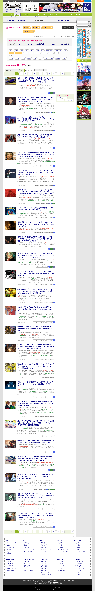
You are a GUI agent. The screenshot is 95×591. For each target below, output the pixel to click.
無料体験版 (57, 58)
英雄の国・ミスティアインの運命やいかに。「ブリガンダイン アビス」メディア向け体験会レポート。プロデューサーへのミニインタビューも (35, 366)
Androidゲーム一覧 (46, 574)
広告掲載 (57, 587)
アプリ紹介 (44, 568)
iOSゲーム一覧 (45, 572)
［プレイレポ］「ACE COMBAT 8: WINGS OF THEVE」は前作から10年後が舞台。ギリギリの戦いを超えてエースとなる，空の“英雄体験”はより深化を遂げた (35, 458)
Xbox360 (25, 27)
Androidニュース (45, 563)
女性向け (44, 14)
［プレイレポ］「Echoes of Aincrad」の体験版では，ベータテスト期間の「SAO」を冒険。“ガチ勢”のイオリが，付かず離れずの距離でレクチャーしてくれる (36, 99)
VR (50, 14)
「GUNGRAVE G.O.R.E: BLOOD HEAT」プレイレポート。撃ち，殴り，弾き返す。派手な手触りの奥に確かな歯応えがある (35, 273)
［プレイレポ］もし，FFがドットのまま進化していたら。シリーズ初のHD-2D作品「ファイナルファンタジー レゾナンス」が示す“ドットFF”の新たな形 (35, 255)
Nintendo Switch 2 (58, 50)
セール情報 (44, 567)
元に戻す (71, 27)
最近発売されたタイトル (40, 16)
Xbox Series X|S (46, 27)
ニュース (11, 58)
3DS (65, 50)
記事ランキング (11, 553)
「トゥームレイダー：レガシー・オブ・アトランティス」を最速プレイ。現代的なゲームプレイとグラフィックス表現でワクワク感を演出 (35, 172)
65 (62, 73)
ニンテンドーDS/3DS (28, 559)
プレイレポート (14, 16)
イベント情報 (79, 563)
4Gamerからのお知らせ (48, 58)
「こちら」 (55, 582)
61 (44, 73)
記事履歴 (81, 0)
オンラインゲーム (11, 542)
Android (25, 53)
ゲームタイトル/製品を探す (16, 20)
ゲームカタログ (52, 16)
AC (64, 14)
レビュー (6, 16)
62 (49, 73)
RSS (5, 1)
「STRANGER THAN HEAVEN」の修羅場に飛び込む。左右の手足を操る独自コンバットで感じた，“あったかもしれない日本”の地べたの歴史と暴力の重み (35, 154)
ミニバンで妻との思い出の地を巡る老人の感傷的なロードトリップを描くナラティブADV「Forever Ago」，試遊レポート (35, 309)
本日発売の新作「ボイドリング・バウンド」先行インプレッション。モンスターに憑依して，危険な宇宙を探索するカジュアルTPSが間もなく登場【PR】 (35, 291)
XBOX (17, 14)
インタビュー (23, 16)
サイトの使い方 (22, 1)
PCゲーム (25, 540)
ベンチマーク (62, 570)
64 (58, 73)
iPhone (31, 53)
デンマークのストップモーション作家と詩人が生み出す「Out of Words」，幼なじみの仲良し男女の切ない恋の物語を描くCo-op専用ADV (35, 403)
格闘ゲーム (78, 565)
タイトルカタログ (29, 551)
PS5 (22, 50)
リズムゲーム (79, 570)
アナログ (70, 14)
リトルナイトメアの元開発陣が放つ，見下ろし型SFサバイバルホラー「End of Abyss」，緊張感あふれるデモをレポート (35, 384)
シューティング (79, 568)
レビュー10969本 (9, 11)
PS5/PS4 (24, 14)
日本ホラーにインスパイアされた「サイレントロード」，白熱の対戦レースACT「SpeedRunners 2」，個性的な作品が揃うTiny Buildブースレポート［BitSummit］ (35, 496)
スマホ (37, 14)
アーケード (44, 53)
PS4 (27, 50)
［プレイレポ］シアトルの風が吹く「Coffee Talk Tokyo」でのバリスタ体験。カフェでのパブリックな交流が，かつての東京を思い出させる (36, 476)
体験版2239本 (17, 11)
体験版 (8, 546)
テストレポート (62, 563)
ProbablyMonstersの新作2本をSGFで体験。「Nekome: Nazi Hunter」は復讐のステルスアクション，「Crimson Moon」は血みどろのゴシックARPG (35, 119)
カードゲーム (79, 567)
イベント (23, 58)
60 (40, 73)
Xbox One (35, 27)
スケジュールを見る (62, 20)
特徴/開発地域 (40, 44)
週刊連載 (9, 549)
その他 (77, 572)
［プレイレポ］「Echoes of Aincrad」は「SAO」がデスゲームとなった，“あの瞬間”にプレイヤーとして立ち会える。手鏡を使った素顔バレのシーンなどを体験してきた (35, 192)
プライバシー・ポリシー (48, 587)
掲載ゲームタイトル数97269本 (13, 9)
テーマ (30, 44)
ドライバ (60, 568)
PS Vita (37, 50)
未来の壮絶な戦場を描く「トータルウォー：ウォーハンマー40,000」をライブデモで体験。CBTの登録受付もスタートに (34, 328)
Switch (30, 14)
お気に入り (73, 0)
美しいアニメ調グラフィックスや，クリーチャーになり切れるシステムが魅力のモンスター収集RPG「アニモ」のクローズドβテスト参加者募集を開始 (35, 423)
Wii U (42, 50)
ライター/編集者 (64, 44)
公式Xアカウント (12, 1)
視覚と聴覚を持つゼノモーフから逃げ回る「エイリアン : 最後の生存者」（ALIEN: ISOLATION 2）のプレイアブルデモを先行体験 (35, 224)
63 (53, 73)
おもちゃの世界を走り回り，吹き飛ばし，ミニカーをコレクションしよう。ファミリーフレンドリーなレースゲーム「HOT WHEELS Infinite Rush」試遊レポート (35, 80)
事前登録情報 (44, 565)
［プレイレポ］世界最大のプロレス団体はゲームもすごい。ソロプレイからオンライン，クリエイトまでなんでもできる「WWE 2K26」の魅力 (35, 239)
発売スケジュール (29, 549)
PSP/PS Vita (77, 540)
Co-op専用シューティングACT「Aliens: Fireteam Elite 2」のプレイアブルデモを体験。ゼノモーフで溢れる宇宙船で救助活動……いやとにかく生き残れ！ (35, 346)
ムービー (31, 16)
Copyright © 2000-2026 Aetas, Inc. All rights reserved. (47, 589)
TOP (6, 14)
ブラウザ (16, 50)
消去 (65, 27)
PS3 (32, 50)
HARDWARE (37, 53)
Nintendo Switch (49, 50)
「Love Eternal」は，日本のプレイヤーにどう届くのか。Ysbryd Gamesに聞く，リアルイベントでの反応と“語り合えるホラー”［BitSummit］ (35, 515)
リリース (17, 58)
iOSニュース (44, 561)
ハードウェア (57, 14)
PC (11, 14)
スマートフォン (44, 559)
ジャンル (21, 44)
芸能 (35, 58)
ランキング (87, 0)
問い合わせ (30, 1)
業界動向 (29, 58)
